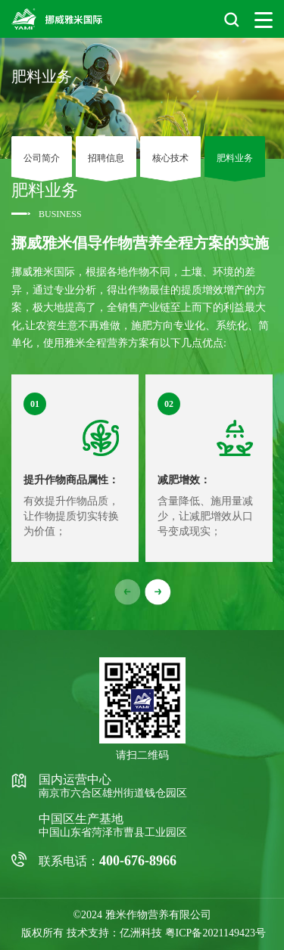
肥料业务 (235, 158)
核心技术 (170, 158)
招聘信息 (106, 158)
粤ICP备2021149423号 (215, 933)
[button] (157, 592)
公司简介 (41, 158)
